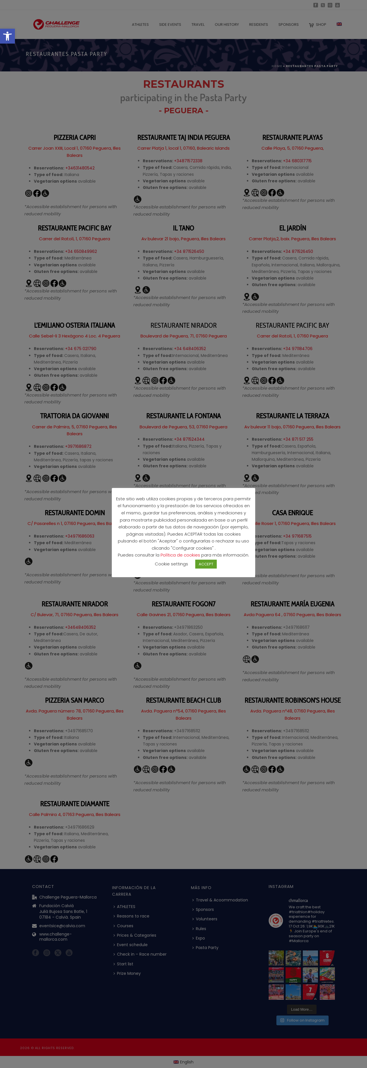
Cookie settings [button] (171, 568)
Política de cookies (181, 559)
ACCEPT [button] (206, 568)
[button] (7, 36)
